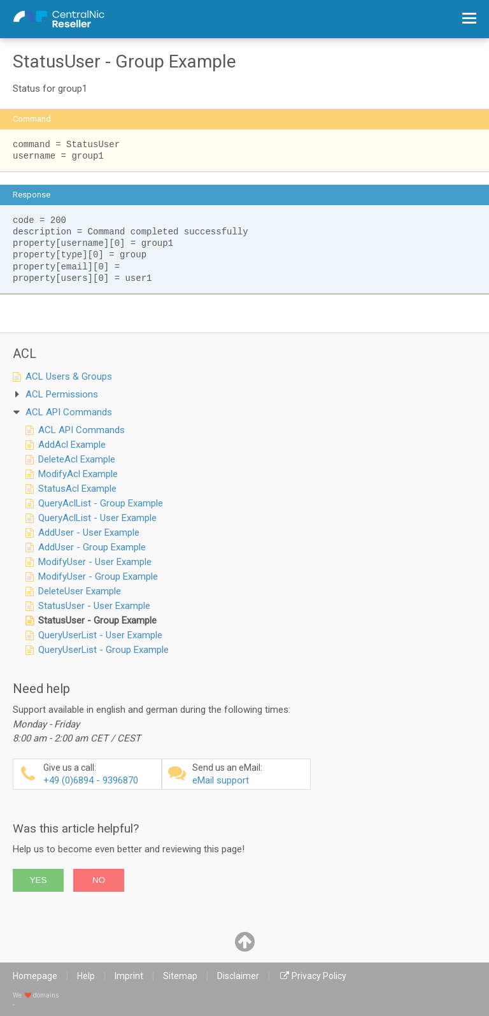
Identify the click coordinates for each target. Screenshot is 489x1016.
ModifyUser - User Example (95, 562)
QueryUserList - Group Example (103, 649)
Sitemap (180, 976)
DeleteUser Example (79, 591)
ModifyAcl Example (78, 474)
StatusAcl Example (77, 488)
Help (86, 976)
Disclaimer (238, 976)
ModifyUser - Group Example (98, 576)
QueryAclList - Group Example (100, 503)
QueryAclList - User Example (97, 518)
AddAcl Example (72, 444)
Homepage (35, 976)
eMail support (249, 774)
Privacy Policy (319, 976)
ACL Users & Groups (68, 376)
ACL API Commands (81, 430)
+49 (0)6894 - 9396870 (100, 774)
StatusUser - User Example (94, 606)
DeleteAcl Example (76, 459)
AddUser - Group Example (92, 547)
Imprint (129, 976)
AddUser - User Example (88, 532)
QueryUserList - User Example (100, 635)
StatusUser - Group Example (97, 620)
